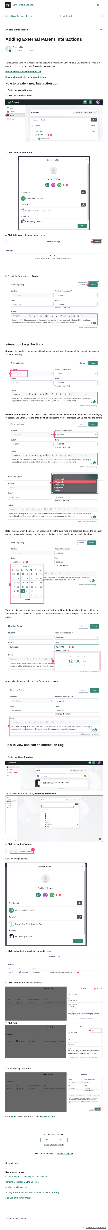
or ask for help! (48, 1116)
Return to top (13, 1162)
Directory (29, 16)
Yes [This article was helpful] (46, 1140)
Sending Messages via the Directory (22, 1182)
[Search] (82, 16)
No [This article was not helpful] (61, 1140)
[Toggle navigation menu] (98, 5)
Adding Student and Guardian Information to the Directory (32, 1192)
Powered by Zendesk (96, 1227)
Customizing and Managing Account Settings (26, 1176)
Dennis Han (18, 47)
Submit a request (65, 1153)
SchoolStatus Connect (14, 16)
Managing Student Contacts (18, 1198)
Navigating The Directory (17, 1187)
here (13, 1116)
